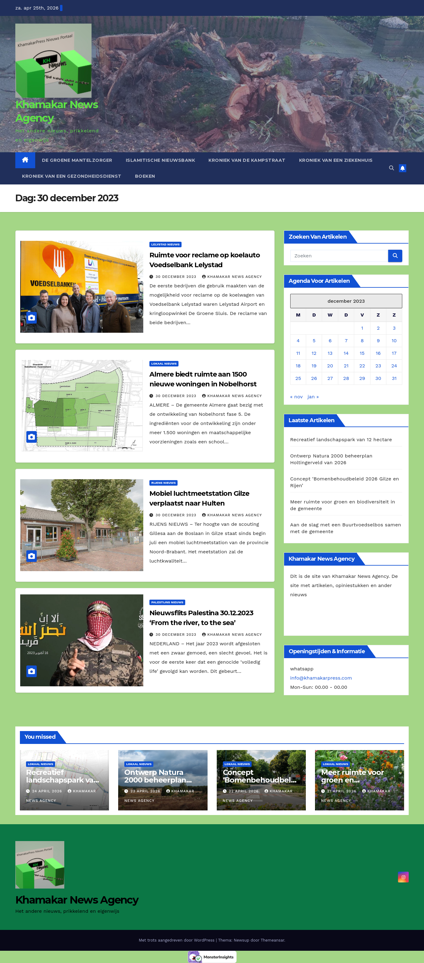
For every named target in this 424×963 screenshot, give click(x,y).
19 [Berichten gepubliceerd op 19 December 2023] (314, 366)
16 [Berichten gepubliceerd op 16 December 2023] (378, 353)
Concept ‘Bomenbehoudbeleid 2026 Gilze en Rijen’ (261, 780)
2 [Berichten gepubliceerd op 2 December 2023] (378, 328)
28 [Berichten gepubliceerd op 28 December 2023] (346, 378)
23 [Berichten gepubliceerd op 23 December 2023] (378, 366)
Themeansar (272, 940)
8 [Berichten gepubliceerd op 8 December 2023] (362, 340)
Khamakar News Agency (232, 277)
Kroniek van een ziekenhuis (336, 160)
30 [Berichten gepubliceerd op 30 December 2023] (378, 378)
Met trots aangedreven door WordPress (177, 940)
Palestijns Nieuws (167, 602)
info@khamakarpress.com (321, 678)
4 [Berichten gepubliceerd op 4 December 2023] (298, 340)
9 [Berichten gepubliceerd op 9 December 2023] (378, 340)
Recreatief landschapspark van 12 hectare (341, 439)
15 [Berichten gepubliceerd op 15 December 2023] (362, 353)
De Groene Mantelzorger (77, 160)
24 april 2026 (48, 791)
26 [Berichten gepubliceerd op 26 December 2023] (314, 378)
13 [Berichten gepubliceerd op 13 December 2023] (330, 353)
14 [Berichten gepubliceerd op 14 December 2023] (346, 353)
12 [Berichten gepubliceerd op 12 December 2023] (314, 353)
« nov (296, 397)
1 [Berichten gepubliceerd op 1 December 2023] (362, 328)
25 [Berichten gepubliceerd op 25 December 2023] (298, 378)
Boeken (145, 176)
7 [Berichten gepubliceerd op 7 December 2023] (346, 340)
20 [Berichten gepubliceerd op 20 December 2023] (330, 366)
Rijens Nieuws (163, 482)
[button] (391, 168)
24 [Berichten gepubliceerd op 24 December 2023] (394, 366)
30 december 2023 (177, 277)
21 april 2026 (342, 791)
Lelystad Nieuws (165, 244)
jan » (313, 397)
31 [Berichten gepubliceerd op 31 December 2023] (394, 378)
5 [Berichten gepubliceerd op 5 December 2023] (314, 340)
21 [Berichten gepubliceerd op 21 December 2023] (346, 366)
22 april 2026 (244, 791)
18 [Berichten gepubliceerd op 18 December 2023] (298, 366)
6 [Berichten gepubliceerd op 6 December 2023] (330, 340)
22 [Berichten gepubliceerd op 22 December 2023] (362, 366)
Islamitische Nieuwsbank (160, 160)
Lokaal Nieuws (164, 363)
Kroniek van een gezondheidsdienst (72, 176)
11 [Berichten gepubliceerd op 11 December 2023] (298, 353)
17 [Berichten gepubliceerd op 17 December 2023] (394, 353)
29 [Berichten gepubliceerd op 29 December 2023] (362, 378)
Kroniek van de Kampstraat (247, 160)
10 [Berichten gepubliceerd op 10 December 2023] (394, 340)
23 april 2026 (146, 791)
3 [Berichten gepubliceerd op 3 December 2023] (394, 328)
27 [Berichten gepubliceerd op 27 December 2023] (330, 378)
